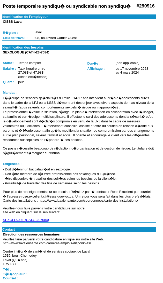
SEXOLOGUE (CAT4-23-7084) (26, 220)
